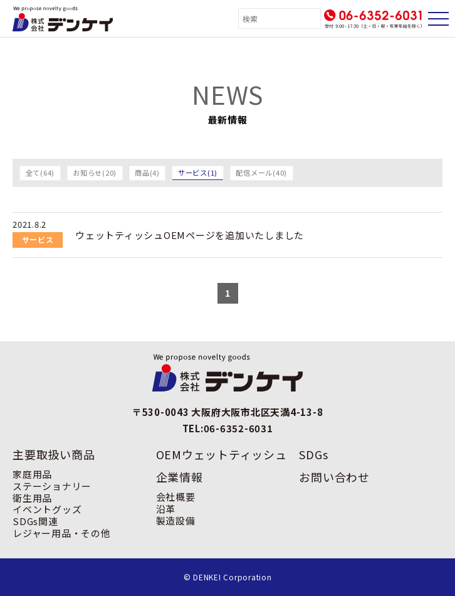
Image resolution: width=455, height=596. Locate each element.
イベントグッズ (47, 509)
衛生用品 (32, 497)
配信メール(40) (261, 173)
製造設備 (176, 520)
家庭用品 (32, 474)
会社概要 (176, 496)
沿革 (166, 508)
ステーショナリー (52, 485)
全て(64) (40, 173)
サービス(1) (197, 173)
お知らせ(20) (95, 173)
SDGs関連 (35, 521)
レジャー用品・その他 (62, 533)
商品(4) (147, 173)
